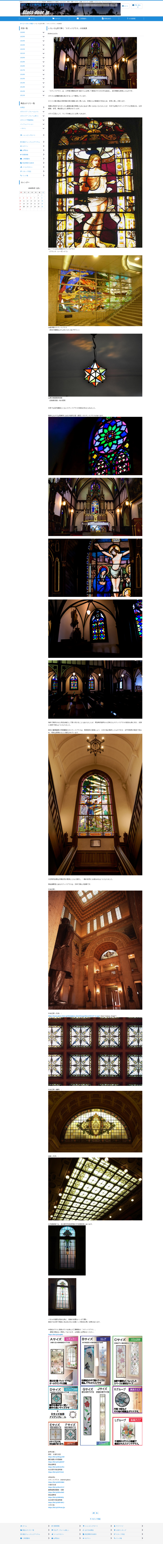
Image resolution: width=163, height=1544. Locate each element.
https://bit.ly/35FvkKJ (56, 1502)
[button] (131, 18)
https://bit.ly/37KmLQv (56, 1507)
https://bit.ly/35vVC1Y (56, 1487)
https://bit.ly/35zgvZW (56, 1457)
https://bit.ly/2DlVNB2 (56, 1482)
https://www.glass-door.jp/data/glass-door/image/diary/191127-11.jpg (73, 1016)
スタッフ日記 (95, 1519)
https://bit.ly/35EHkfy (56, 1497)
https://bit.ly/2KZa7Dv (56, 1467)
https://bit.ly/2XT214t (56, 1472)
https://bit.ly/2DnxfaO (56, 1492)
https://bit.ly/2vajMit (55, 1334)
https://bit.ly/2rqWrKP (56, 1462)
